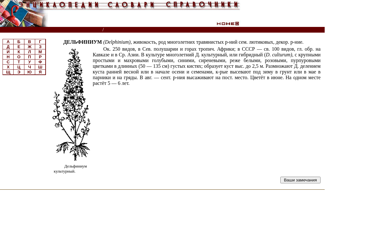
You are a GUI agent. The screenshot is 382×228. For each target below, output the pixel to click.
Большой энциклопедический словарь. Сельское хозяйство (172, 30)
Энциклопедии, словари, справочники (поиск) (51, 30)
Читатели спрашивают (300, 30)
